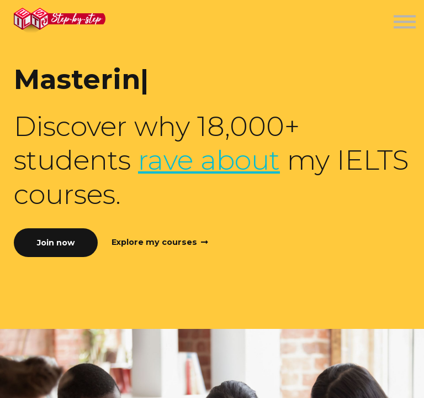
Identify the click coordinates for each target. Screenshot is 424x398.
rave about (209, 159)
